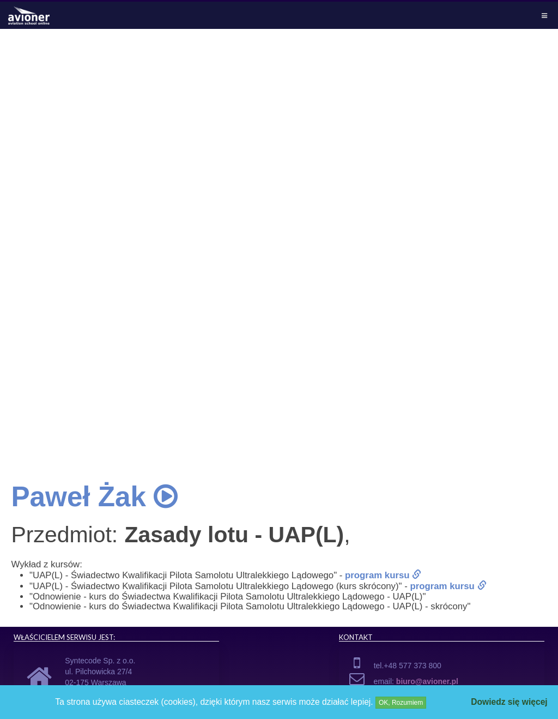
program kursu (383, 575)
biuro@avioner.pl (427, 681)
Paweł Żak (94, 496)
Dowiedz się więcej (509, 701)
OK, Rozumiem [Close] (401, 702)
